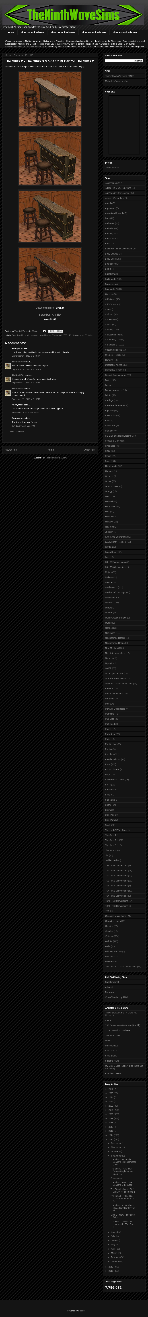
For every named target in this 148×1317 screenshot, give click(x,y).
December (116, 1143)
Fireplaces (110, 446)
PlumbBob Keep (113, 1073)
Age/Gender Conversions (117, 193)
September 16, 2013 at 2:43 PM (26, 356)
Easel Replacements (115, 405)
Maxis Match (111, 587)
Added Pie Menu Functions (118, 188)
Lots (107, 557)
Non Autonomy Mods (115, 653)
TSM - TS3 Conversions (116, 906)
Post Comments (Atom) (56, 458)
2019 (111, 1118)
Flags (107, 451)
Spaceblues (116, 1178)
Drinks (108, 395)
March (114, 1253)
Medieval (109, 597)
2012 (111, 1267)
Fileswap (109, 992)
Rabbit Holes (111, 744)
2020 (111, 1114)
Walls (107, 946)
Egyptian (109, 410)
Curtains (109, 360)
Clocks (108, 324)
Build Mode (110, 279)
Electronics (110, 415)
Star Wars (110, 820)
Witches (109, 961)
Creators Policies (113, 355)
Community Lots (113, 339)
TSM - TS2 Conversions (116, 901)
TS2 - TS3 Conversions (116, 870)
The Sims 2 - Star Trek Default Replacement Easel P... (122, 1171)
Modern (108, 612)
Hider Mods (110, 516)
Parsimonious (111, 1045)
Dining (108, 380)
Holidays (109, 521)
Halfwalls (109, 501)
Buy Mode (21, 335)
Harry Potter (111, 506)
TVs (107, 911)
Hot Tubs (109, 527)
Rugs (107, 774)
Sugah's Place (112, 1061)
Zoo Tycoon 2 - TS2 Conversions (121, 966)
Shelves (109, 789)
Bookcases (110, 264)
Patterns (109, 688)
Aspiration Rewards (114, 213)
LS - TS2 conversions (115, 562)
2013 (111, 1139)
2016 (111, 1131)
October (115, 1151)
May (113, 1244)
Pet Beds (109, 698)
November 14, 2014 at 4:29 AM (25, 412)
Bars (14, 335)
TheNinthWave (19, 362)
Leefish (108, 1040)
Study (108, 825)
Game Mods (111, 466)
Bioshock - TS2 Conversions (118, 248)
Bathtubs (109, 228)
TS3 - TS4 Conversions (116, 885)
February (115, 1257)
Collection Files (112, 334)
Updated (109, 926)
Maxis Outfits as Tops (115, 592)
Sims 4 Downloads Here (125, 32)
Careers (109, 294)
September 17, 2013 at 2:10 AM (26, 383)
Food (107, 461)
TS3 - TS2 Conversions (74, 335)
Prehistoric (110, 734)
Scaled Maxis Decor (114, 779)
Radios (108, 749)
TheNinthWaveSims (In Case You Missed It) (24, 46)
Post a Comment (16, 432)
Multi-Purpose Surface (116, 617)
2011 (111, 1271)
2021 (111, 1110)
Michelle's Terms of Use (116, 81)
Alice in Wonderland (114, 198)
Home (11, 32)
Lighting (109, 547)
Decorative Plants (113, 370)
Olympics (109, 663)
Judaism (109, 532)
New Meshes (45, 335)
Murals (108, 623)
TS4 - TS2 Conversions (116, 891)
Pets (107, 704)
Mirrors (108, 607)
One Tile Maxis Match (115, 678)
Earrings (109, 400)
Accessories (111, 183)
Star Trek (109, 815)
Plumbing (109, 714)
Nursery (109, 658)
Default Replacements (115, 375)
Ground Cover (112, 486)
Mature (108, 582)
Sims (107, 794)
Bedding (109, 233)
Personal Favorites (114, 693)
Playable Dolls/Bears (115, 709)
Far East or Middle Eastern (118, 436)
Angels (108, 203)
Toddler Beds (111, 860)
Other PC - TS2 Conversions (119, 683)
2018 (111, 1122)
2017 (111, 1127)
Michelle (109, 602)
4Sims (108, 1020)
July (113, 1236)
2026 (111, 1089)
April (113, 1249)
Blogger (81, 1311)
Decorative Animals (114, 365)
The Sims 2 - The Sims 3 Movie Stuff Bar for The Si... (123, 1208)
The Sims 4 (110, 850)
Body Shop (110, 259)
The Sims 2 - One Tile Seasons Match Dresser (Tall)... (123, 1162)
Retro (107, 764)
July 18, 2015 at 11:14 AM (23, 426)
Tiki (106, 855)
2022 (111, 1106)
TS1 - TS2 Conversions (116, 865)
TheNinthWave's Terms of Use (119, 76)
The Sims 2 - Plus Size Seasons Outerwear (121, 1183)
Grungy (108, 491)
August (114, 1232)
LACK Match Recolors (115, 542)
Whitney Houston (113, 951)
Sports (108, 805)
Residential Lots (113, 759)
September (116, 1156)
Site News (110, 800)
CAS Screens (111, 304)
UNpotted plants (113, 921)
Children (109, 314)
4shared (109, 987)
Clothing (109, 329)
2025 (111, 1093)
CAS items (110, 299)
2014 (111, 1135)
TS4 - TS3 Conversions (116, 896)
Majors (108, 572)
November (116, 1147)
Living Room (111, 552)
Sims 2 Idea (111, 1055)
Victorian (89, 335)
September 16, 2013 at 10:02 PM (26, 369)
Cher (107, 309)
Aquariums (110, 208)
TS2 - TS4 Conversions (116, 875)
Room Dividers (112, 769)
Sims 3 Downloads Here (94, 32)
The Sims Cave (112, 1035)
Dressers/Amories (113, 390)
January (115, 1261)
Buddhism (110, 274)
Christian (109, 319)
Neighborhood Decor (115, 638)
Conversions (32, 335)
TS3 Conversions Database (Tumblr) (122, 1025)
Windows (109, 956)
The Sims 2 (57, 335)
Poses (108, 729)
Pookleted (110, 724)
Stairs (108, 810)
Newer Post (11, 449)
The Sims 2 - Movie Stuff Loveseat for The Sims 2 (122, 1224)
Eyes (107, 420)
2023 (111, 1101)
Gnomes (109, 476)
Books (108, 269)
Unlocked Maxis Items (115, 916)
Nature (108, 628)
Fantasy (109, 430)
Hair (107, 496)
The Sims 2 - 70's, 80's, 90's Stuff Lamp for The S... (123, 1198)
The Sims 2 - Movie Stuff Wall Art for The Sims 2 (123, 1190)
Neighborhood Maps (115, 643)
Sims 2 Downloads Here (63, 32)
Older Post (89, 449)
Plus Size (109, 719)
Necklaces (110, 633)
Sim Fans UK (111, 1050)
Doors (108, 385)
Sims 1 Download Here (32, 32)
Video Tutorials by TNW (116, 997)
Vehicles (109, 931)
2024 (111, 1097)
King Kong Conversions (116, 537)
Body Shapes (111, 254)
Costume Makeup (113, 350)
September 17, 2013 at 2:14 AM (26, 399)
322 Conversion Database (117, 1030)
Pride (107, 739)
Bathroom (110, 223)
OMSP (108, 668)
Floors (108, 456)
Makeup (109, 577)
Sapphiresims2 (112, 982)
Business (109, 284)
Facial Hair (110, 425)
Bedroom (109, 238)
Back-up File (50, 315)
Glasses (109, 471)
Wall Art (109, 941)
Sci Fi (108, 784)
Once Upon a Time (114, 673)
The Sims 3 (110, 845)
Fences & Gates (113, 441)
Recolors (109, 754)
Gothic (108, 481)
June (113, 1240)
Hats (107, 511)
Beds (107, 243)
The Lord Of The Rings (116, 830)
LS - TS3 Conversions (115, 567)
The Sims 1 (110, 835)
